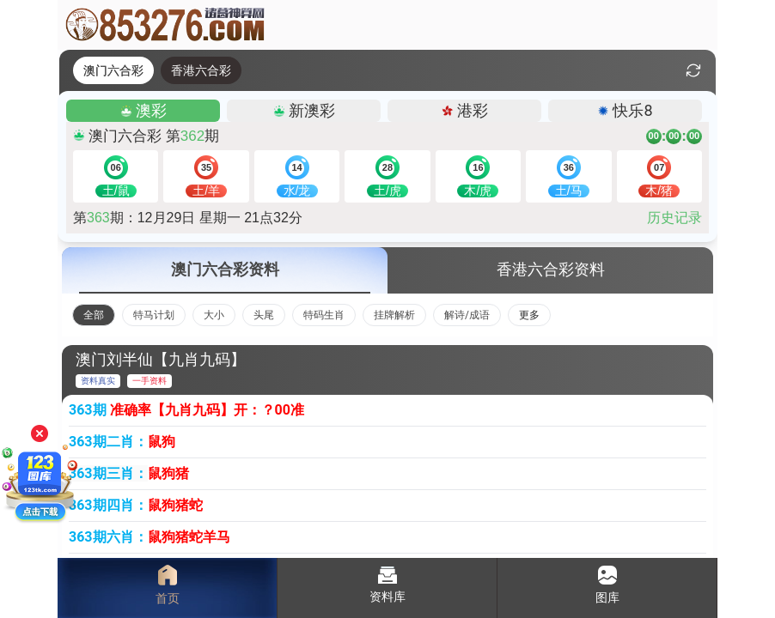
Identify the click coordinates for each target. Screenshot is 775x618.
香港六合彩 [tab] (201, 70)
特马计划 (153, 315)
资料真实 (98, 380)
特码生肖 (324, 315)
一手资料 (149, 380)
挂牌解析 (394, 315)
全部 (93, 315)
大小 (214, 315)
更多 (529, 315)
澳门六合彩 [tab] (113, 70)
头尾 (263, 315)
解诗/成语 (467, 315)
